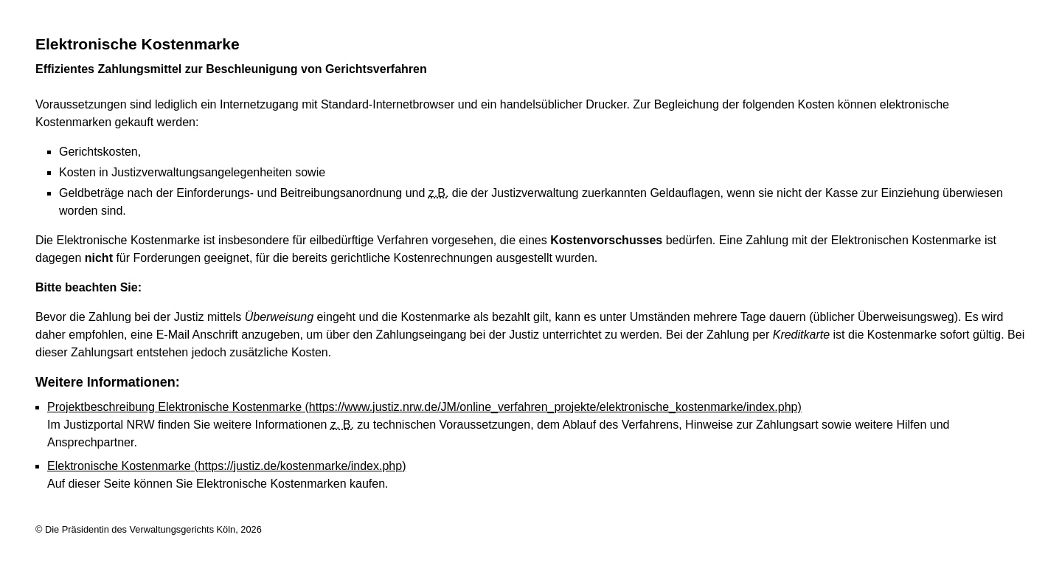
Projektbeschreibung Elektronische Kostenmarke (424, 407)
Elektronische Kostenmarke (226, 466)
